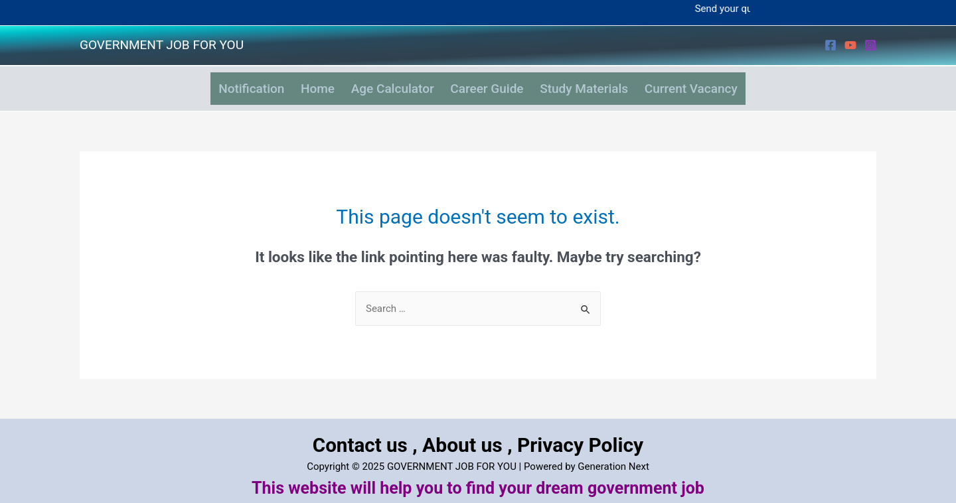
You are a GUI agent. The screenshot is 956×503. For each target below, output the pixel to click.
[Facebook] (830, 45)
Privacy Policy (581, 435)
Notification (229, 84)
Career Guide (491, 84)
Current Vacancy (713, 84)
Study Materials (597, 84)
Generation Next (613, 457)
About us (463, 435)
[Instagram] (870, 45)
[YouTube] (850, 45)
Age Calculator (388, 84)
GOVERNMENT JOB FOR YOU (162, 44)
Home (304, 84)
